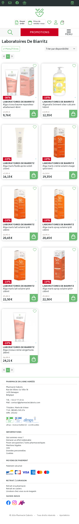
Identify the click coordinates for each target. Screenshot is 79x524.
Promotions (39, 32)
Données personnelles (16, 451)
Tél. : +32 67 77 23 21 (15, 400)
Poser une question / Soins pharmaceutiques (25, 443)
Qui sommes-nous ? (15, 438)
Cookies (9, 454)
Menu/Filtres (11, 49)
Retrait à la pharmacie (15, 486)
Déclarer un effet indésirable (18, 440)
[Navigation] (68, 32)
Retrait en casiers (14, 488)
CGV (8, 448)
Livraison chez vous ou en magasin (21, 491)
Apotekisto (64, 515)
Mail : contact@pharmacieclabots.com (23, 402)
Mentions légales (13, 446)
